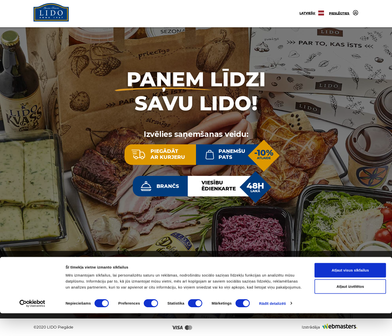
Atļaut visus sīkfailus (350, 293)
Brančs (167, 186)
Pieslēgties (343, 13)
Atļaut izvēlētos (350, 309)
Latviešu (312, 13)
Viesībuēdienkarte (219, 186)
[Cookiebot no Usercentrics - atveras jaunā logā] (32, 326)
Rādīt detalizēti (272, 326)
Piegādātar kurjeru (167, 154)
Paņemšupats (231, 154)
